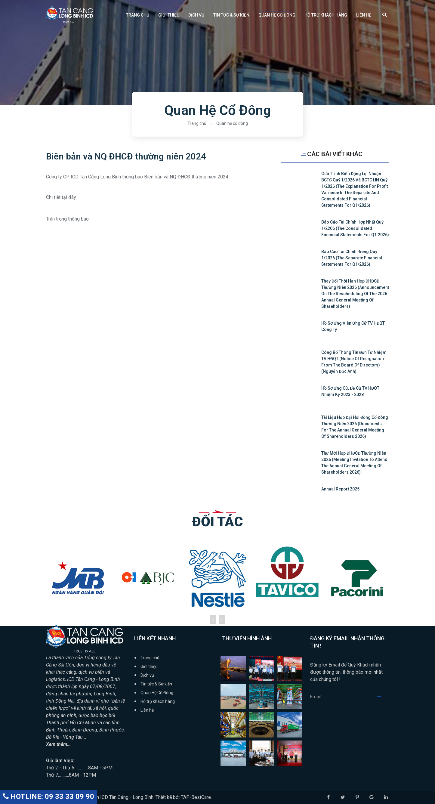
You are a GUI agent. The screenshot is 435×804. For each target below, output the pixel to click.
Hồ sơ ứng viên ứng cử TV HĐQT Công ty (353, 326)
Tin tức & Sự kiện (231, 15)
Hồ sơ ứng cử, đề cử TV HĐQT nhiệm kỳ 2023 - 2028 (350, 391)
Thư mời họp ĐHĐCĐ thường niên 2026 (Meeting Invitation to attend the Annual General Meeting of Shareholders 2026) (354, 463)
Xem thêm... (59, 744)
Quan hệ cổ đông (232, 123)
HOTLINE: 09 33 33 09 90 (48, 796)
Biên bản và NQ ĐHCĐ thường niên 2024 (126, 156)
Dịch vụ (196, 15)
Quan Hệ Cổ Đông (276, 15)
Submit (381, 696)
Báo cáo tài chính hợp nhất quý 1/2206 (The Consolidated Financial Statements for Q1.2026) (355, 228)
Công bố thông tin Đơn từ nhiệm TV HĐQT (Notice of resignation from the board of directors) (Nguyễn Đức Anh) (354, 362)
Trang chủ (137, 15)
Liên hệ (363, 15)
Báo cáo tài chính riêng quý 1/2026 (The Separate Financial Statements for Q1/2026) (351, 258)
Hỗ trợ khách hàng (325, 15)
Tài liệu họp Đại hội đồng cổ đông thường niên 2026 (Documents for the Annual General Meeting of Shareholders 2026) (354, 427)
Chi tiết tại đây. (61, 197)
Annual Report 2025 (340, 489)
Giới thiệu (168, 15)
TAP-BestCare (196, 797)
